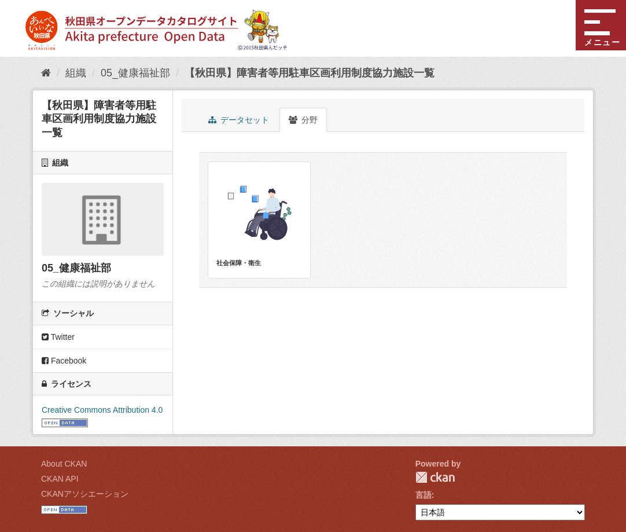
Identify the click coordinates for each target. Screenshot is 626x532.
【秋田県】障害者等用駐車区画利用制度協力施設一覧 (309, 73)
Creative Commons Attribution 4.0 (102, 409)
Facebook (64, 360)
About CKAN (64, 463)
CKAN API (60, 478)
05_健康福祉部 (135, 73)
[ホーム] (46, 73)
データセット (238, 119)
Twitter (58, 337)
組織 (75, 73)
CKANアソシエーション (84, 493)
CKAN (435, 477)
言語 (423, 495)
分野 (303, 119)
